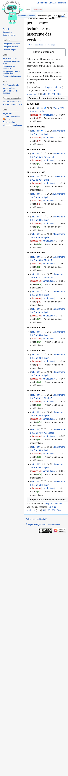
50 (43, 94)
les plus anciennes (53, 87)
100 (48, 94)
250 (53, 94)
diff (38, 108)
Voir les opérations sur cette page (42, 45)
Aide (63, 16)
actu (33, 131)
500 (59, 94)
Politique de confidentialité (36, 519)
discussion (36, 115)
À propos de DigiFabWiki (36, 525)
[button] (46, 52)
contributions (49, 115)
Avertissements (54, 525)
